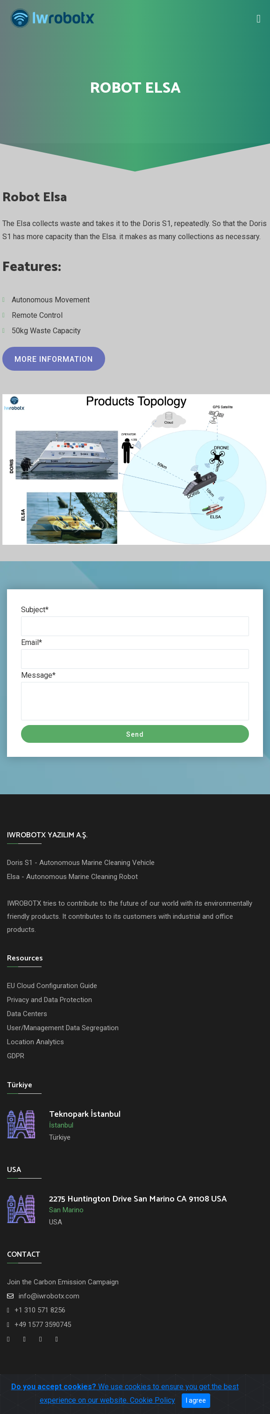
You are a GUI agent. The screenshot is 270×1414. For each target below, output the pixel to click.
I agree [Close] (196, 1400)
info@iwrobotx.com (49, 1296)
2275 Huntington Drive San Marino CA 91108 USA (138, 1199)
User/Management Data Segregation (63, 1028)
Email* (31, 642)
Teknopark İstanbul (85, 1114)
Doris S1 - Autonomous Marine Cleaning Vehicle (81, 862)
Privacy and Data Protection (49, 1000)
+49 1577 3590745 (42, 1324)
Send (135, 734)
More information (53, 359)
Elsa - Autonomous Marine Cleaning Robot (72, 876)
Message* (38, 675)
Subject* (35, 609)
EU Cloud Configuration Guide (52, 986)
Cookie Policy (152, 1400)
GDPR (15, 1056)
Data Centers (27, 1014)
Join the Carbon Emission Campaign (63, 1282)
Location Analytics (35, 1042)
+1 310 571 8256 (39, 1310)
